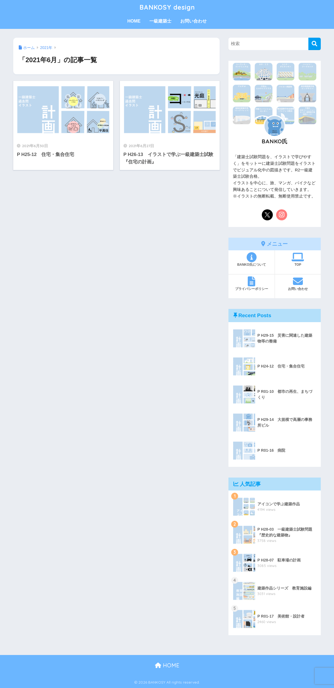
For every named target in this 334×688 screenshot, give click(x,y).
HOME (134, 21)
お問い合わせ (193, 21)
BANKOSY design (167, 7)
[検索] (314, 44)
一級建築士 (160, 21)
